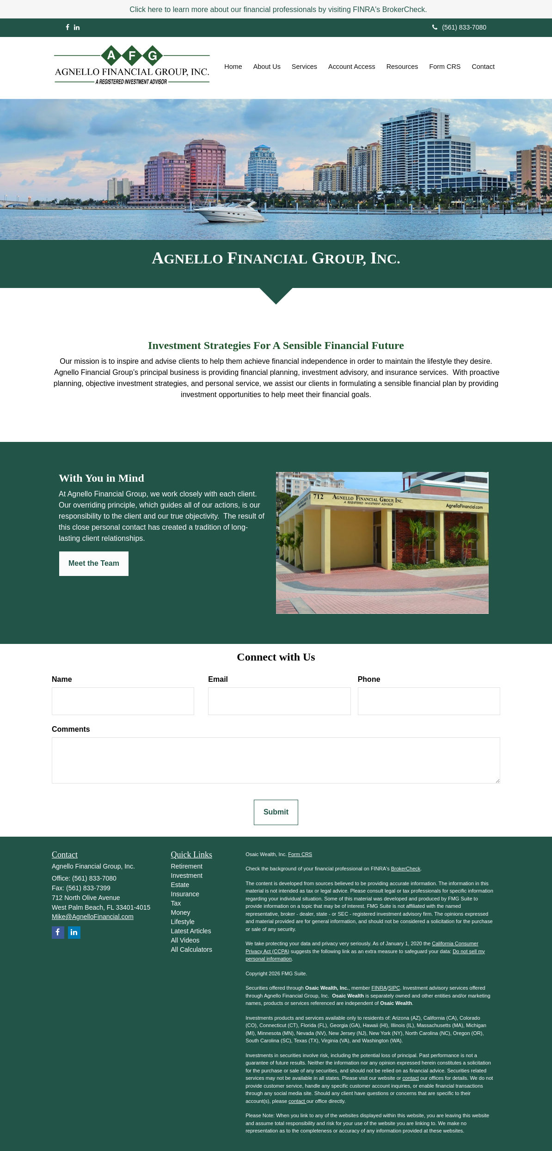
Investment (186, 875)
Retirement (186, 866)
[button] (267, 66)
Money (180, 912)
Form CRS (300, 854)
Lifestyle (183, 921)
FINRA (378, 988)
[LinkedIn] (77, 27)
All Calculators (191, 949)
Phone (369, 679)
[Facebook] (67, 27)
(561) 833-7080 (459, 27)
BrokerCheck (406, 868)
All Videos (185, 940)
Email (218, 679)
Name (62, 679)
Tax (176, 903)
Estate (180, 884)
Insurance (185, 894)
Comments (71, 729)
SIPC (394, 988)
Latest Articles (191, 931)
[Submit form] (276, 812)
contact (410, 1078)
